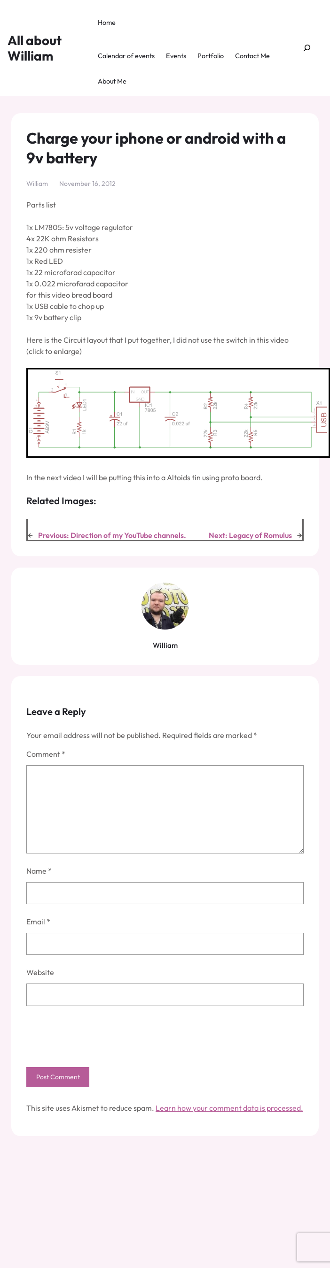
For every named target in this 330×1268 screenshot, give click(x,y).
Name (39, 871)
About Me (112, 81)
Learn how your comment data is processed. (229, 1108)
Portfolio (210, 56)
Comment (45, 754)
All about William (35, 48)
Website (40, 972)
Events (176, 56)
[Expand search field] (307, 48)
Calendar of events (126, 56)
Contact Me (252, 56)
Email (38, 921)
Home (107, 22)
